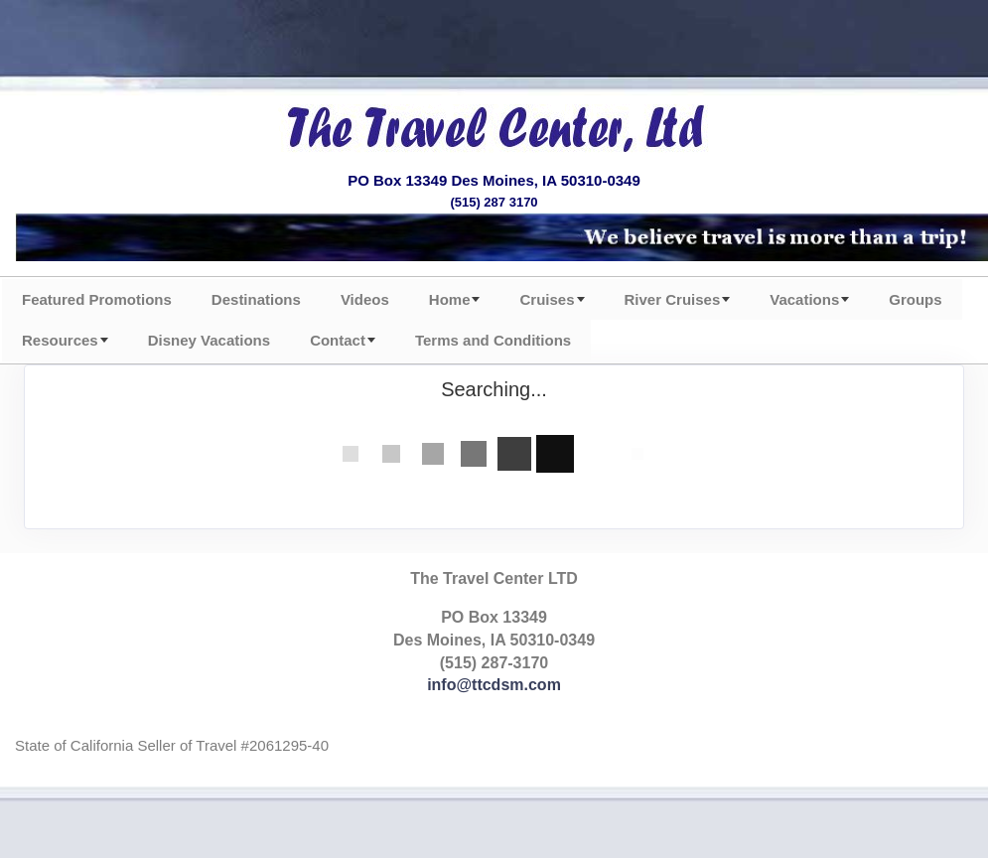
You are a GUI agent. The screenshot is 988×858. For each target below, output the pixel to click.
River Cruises (673, 299)
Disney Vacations (209, 340)
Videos (365, 299)
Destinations (256, 299)
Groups (915, 299)
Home (450, 299)
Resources (60, 340)
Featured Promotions (97, 299)
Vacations (804, 299)
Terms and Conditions (493, 340)
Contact (337, 340)
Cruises (546, 299)
